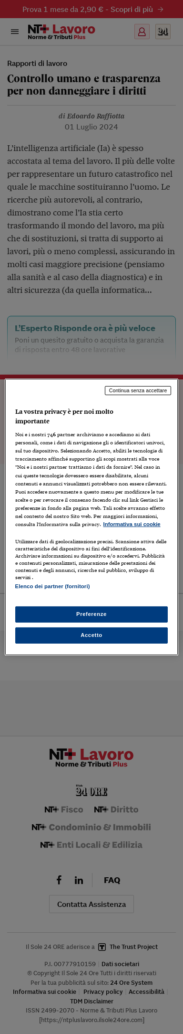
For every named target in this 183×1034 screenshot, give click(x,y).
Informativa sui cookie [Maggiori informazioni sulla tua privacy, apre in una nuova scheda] (132, 524)
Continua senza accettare (138, 390)
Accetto (91, 635)
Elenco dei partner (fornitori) (52, 586)
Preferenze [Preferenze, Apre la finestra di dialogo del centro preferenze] (91, 614)
